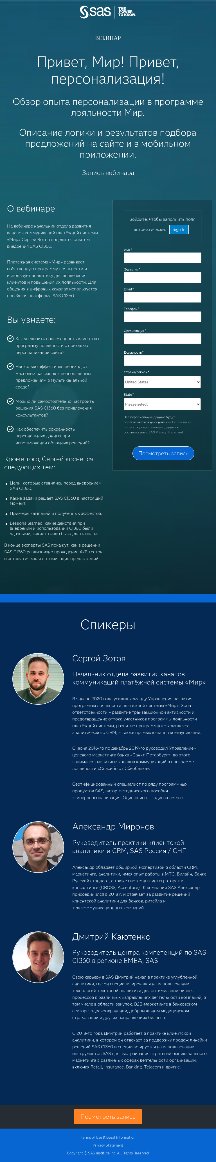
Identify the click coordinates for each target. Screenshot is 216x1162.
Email (129, 289)
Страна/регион (136, 372)
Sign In (179, 229)
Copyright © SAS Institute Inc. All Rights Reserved (108, 1153)
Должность (133, 352)
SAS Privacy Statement (165, 432)
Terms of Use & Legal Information (108, 1137)
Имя (128, 250)
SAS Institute (108, 17)
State (129, 394)
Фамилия (132, 269)
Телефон (131, 309)
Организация (135, 331)
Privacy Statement (108, 1145)
